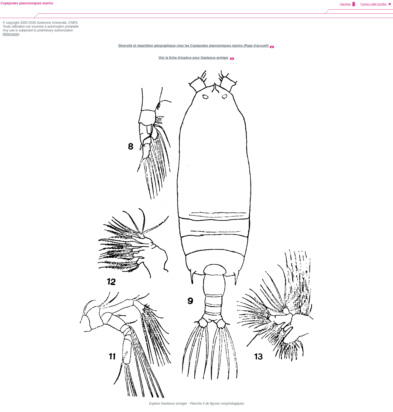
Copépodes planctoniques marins (27, 3)
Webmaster (11, 34)
